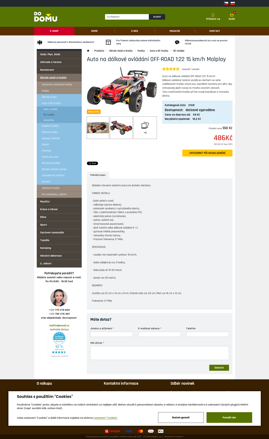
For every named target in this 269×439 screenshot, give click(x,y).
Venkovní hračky (50, 188)
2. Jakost (45, 263)
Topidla (44, 240)
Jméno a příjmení (101, 328)
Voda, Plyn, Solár (50, 54)
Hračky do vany (50, 157)
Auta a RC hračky (51, 103)
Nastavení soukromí (174, 436)
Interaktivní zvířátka (53, 175)
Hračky (45, 91)
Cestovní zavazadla (52, 232)
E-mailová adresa (148, 328)
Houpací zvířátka (51, 138)
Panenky (46, 151)
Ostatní (46, 181)
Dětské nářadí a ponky (54, 169)
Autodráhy (49, 120)
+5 (145, 133)
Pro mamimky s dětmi (54, 194)
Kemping (45, 248)
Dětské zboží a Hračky (53, 77)
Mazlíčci (45, 201)
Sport (43, 225)
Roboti (45, 144)
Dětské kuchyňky (51, 163)
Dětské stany (49, 97)
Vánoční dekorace (51, 256)
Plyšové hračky (50, 132)
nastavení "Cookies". (106, 418)
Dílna (43, 217)
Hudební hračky (50, 126)
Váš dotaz (96, 342)
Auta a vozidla (51, 109)
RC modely (49, 114)
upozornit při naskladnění (207, 153)
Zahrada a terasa (50, 62)
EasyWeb (114, 436)
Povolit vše (229, 417)
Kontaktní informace (121, 383)
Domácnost (47, 70)
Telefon (191, 328)
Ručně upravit (181, 417)
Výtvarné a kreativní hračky (57, 84)
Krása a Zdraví (49, 209)
